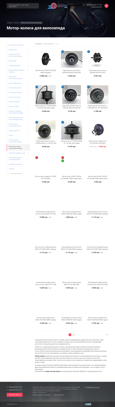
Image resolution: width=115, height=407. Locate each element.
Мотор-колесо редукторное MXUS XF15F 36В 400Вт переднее (71, 285)
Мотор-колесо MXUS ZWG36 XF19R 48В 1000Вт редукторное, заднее (71, 179)
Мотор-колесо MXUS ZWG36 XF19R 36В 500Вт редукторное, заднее (97, 179)
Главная (10, 22)
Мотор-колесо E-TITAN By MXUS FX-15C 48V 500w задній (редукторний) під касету (71, 143)
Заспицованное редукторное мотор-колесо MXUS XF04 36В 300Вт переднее (98, 285)
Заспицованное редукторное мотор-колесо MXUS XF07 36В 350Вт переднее (46, 214)
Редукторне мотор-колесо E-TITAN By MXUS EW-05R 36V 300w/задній (71, 108)
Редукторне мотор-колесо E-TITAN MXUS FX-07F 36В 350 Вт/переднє (97, 108)
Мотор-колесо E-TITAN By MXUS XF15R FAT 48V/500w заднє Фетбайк (45, 108)
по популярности (48, 43)
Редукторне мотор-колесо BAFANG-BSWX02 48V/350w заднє (72, 73)
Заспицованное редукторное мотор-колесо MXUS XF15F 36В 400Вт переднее (45, 285)
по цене (57, 43)
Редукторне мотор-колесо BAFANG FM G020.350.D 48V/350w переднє (97, 73)
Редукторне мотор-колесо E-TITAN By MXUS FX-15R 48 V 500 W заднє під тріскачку (45, 143)
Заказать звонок (14, 395)
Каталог (16, 22)
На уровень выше (16, 173)
